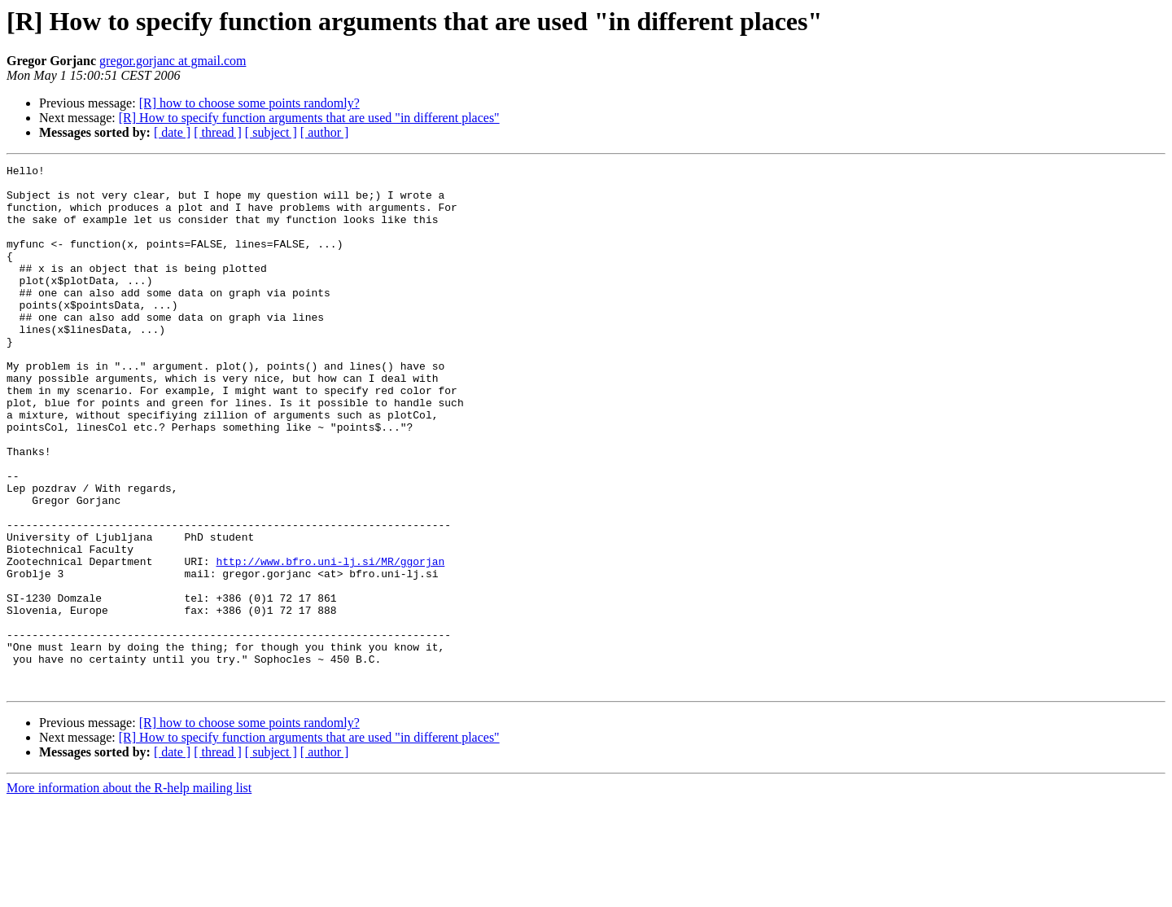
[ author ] (324, 132)
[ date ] (172, 132)
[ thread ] (218, 132)
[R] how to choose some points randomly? (249, 103)
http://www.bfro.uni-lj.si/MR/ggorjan (330, 641)
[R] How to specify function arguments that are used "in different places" (309, 118)
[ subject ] (271, 132)
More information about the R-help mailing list (129, 893)
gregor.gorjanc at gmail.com (172, 61)
